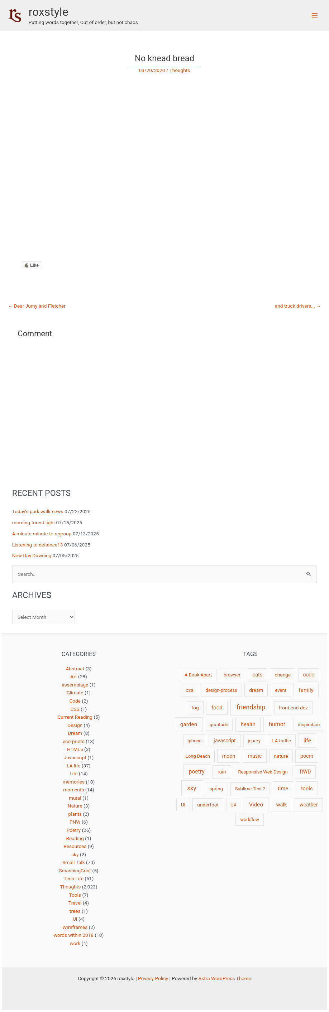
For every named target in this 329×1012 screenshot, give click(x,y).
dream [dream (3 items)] (256, 690)
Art (73, 676)
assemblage (75, 685)
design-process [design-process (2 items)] (221, 690)
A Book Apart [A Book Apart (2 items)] (198, 675)
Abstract (75, 668)
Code (75, 701)
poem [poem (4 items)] (306, 756)
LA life (73, 765)
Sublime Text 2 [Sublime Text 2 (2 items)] (250, 788)
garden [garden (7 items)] (188, 724)
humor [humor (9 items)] (277, 724)
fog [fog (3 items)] (195, 707)
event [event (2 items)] (280, 690)
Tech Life (74, 878)
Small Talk (73, 862)
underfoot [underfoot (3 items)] (208, 805)
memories (74, 782)
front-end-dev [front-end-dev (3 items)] (293, 707)
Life (74, 773)
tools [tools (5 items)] (307, 788)
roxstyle (48, 12)
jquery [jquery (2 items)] (254, 740)
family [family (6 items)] (306, 690)
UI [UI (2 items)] (183, 805)
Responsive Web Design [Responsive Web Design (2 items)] (263, 772)
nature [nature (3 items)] (281, 756)
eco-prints (74, 741)
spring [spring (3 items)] (216, 788)
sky (74, 854)
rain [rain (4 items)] (222, 772)
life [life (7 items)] (307, 740)
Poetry (74, 830)
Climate (75, 692)
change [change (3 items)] (283, 675)
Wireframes (74, 927)
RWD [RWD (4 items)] (305, 772)
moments (73, 789)
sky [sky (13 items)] (191, 788)
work (75, 943)
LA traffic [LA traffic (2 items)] (281, 740)
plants (75, 814)
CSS (75, 709)
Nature (75, 806)
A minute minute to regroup (42, 533)
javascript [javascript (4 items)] (224, 740)
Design (74, 725)
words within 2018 (74, 935)
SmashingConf (75, 870)
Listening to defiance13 (37, 545)
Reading (75, 838)
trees (75, 911)
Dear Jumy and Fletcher (37, 306)
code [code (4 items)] (308, 675)
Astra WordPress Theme (224, 978)
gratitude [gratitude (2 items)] (219, 724)
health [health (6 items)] (247, 724)
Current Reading (74, 717)
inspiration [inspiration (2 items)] (309, 724)
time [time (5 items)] (283, 788)
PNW (75, 822)
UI (75, 919)
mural (75, 798)
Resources (74, 846)
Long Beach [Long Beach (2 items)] (198, 756)
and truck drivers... (298, 306)
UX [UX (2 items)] (233, 805)
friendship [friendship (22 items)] (251, 707)
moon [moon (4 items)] (228, 756)
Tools (75, 895)
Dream (75, 733)
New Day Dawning (32, 555)
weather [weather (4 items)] (309, 805)
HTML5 (75, 749)
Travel (74, 903)
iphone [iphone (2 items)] (194, 740)
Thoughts (180, 70)
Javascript (75, 757)
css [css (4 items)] (189, 690)
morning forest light (33, 522)
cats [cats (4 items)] (257, 675)
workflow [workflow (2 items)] (249, 819)
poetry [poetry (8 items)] (197, 771)
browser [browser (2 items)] (232, 675)
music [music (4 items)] (255, 756)
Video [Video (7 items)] (256, 804)
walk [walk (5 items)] (281, 804)
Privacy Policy (153, 978)
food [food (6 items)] (217, 707)
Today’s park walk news (37, 511)
